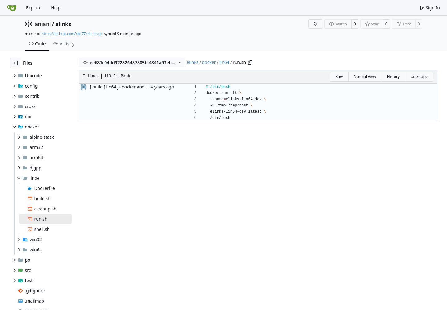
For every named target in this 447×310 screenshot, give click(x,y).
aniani (43, 24)
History (393, 76)
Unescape (418, 76)
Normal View (365, 76)
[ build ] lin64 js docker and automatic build (134, 87)
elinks (63, 24)
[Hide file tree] (15, 63)
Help (56, 8)
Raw (339, 76)
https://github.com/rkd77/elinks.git (72, 33)
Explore (33, 8)
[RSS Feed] (315, 24)
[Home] (11, 7)
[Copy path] (250, 62)
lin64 (224, 62)
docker (209, 62)
